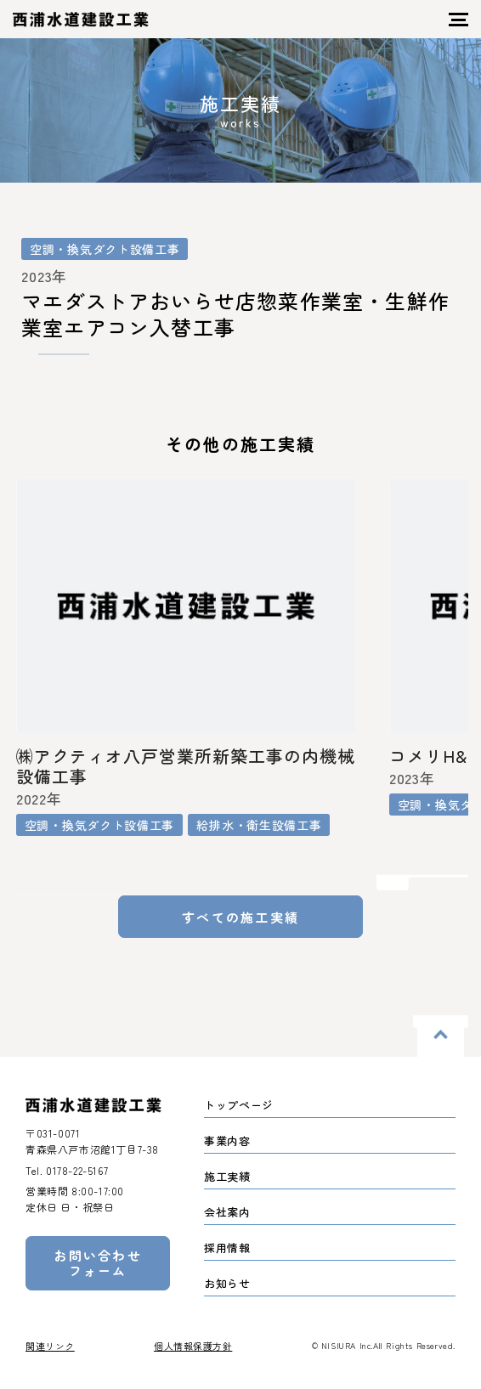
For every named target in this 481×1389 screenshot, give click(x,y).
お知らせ (227, 1283)
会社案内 (227, 1212)
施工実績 (227, 1176)
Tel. (66, 1170)
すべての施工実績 (240, 917)
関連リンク (50, 1345)
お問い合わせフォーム (98, 1262)
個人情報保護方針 (193, 1345)
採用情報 (227, 1247)
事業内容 (227, 1140)
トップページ (239, 1105)
